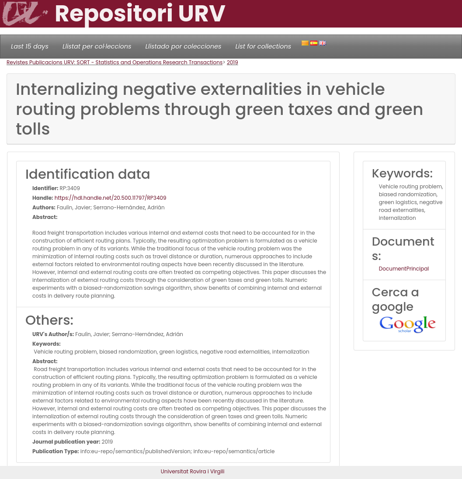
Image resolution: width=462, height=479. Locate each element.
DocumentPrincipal (404, 268)
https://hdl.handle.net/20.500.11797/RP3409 (110, 197)
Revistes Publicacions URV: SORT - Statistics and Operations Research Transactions (114, 62)
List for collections (263, 46)
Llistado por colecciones (184, 46)
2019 (232, 62)
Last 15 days (30, 46)
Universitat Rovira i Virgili (193, 471)
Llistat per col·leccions (97, 46)
